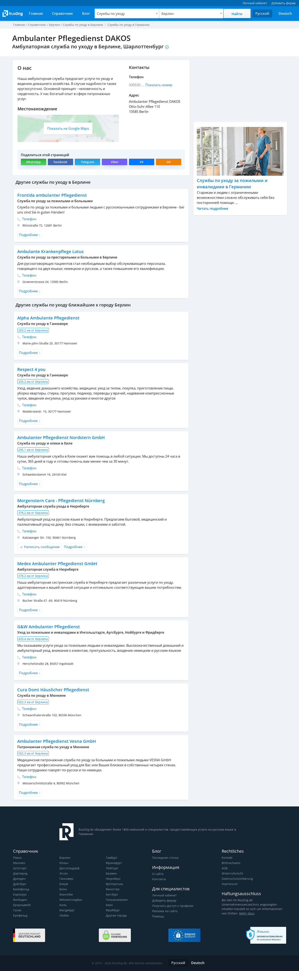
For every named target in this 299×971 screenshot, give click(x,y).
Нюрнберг (113, 879)
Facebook (60, 162)
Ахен (109, 905)
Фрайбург (113, 910)
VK (141, 162)
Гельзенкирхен (117, 900)
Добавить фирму (164, 900)
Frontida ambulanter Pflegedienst (51, 195)
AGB (225, 868)
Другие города (116, 915)
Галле (17, 910)
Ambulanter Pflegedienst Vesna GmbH (56, 741)
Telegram (87, 162)
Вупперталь (114, 884)
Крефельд (20, 915)
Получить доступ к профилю (172, 906)
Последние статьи (165, 858)
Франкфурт (114, 863)
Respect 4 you (31, 369)
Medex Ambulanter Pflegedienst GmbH (57, 563)
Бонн (63, 889)
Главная (19, 25)
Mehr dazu (240, 913)
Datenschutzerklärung (237, 879)
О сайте (157, 874)
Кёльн (63, 863)
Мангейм (65, 894)
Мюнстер (112, 889)
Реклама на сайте (164, 911)
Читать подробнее (212, 208)
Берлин (64, 858)
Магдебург (67, 910)
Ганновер (66, 879)
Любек (64, 915)
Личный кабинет (164, 895)
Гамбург (111, 858)
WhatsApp (33, 162)
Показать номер (159, 85)
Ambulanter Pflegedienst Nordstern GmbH (60, 437)
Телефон (26, 219)
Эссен (63, 873)
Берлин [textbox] (167, 13)
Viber (114, 162)
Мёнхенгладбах (70, 900)
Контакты (159, 879)
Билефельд (21, 889)
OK (168, 162)
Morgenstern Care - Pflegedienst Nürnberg (60, 500)
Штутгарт (20, 868)
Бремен (111, 873)
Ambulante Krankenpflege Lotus (50, 251)
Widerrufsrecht (232, 873)
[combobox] (127, 13)
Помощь (158, 916)
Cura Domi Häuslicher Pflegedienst (52, 690)
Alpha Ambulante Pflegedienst (48, 318)
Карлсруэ (19, 894)
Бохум (63, 884)
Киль (63, 905)
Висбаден (20, 900)
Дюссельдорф (69, 868)
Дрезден (19, 879)
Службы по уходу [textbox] (111, 13)
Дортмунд (20, 873)
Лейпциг (112, 868)
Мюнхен (19, 863)
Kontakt (227, 858)
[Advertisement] (240, 89)
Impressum (229, 884)
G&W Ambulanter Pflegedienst (48, 626)
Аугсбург (112, 894)
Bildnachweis (231, 863)
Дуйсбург (19, 884)
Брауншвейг (22, 905)
